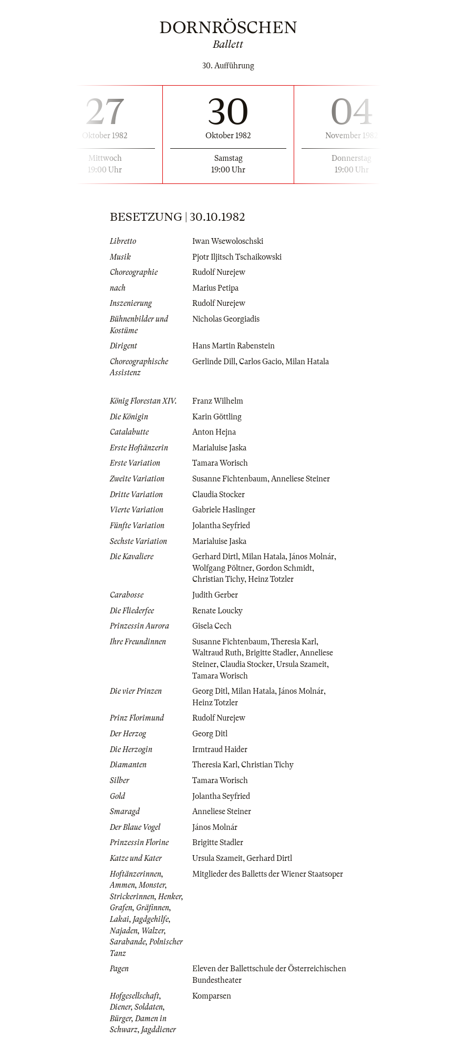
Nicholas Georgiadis (226, 319)
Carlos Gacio (260, 361)
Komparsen (211, 996)
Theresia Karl (293, 642)
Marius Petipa (215, 288)
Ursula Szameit (301, 664)
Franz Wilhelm (217, 401)
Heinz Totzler (271, 579)
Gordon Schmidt (284, 568)
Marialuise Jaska (219, 448)
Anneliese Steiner (300, 479)
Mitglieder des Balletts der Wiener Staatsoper (267, 874)
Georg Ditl (209, 691)
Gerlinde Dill (213, 361)
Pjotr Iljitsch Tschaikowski (237, 257)
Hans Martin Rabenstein (233, 346)
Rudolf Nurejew (218, 272)
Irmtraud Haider (219, 749)
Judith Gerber (215, 595)
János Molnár (311, 556)
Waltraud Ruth (217, 653)
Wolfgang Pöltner (222, 568)
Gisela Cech (212, 626)
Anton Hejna (214, 432)
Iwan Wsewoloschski (227, 241)
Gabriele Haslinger (223, 510)
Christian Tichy (218, 579)
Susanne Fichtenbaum (229, 479)
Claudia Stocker (218, 494)
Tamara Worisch (220, 463)
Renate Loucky (217, 611)
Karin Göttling (217, 417)
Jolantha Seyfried (221, 525)
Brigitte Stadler (270, 653)
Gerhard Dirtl (215, 556)
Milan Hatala (307, 361)
